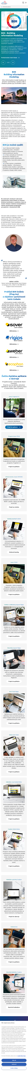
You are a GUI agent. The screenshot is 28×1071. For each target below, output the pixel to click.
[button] (27, 14)
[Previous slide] (3, 62)
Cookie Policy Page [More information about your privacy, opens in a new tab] (21, 1055)
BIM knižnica (14, 331)
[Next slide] (13, 62)
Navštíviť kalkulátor (14, 1007)
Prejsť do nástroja (14, 916)
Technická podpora (7, 6)
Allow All (14, 1060)
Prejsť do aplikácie (14, 466)
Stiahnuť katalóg (14, 552)
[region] (14, 1046)
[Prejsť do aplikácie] (14, 427)
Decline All (14, 1064)
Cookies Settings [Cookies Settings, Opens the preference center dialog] (14, 1068)
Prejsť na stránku (14, 507)
